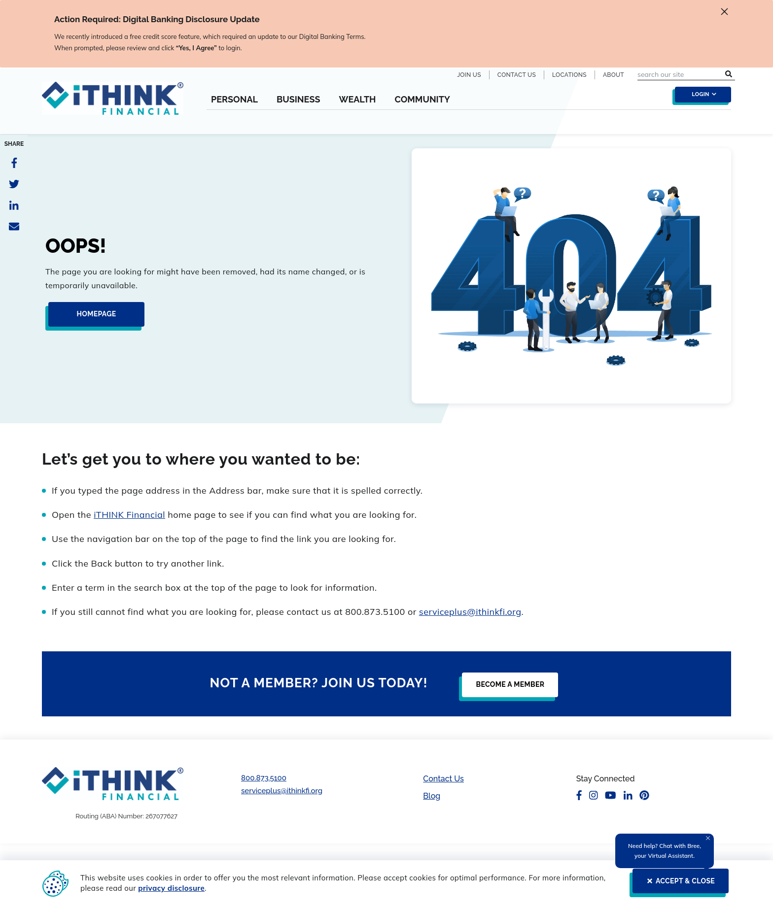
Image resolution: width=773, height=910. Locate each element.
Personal (234, 99)
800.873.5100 (263, 778)
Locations (569, 74)
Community (422, 99)
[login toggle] (700, 97)
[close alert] (724, 13)
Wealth (357, 99)
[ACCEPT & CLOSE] (678, 885)
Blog (431, 796)
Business (298, 99)
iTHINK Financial (129, 514)
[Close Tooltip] (708, 838)
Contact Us (516, 74)
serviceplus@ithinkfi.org (470, 611)
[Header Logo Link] (112, 104)
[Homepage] (93, 318)
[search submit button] (729, 74)
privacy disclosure (171, 888)
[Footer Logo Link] (112, 783)
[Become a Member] (507, 688)
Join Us (469, 74)
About (613, 74)
